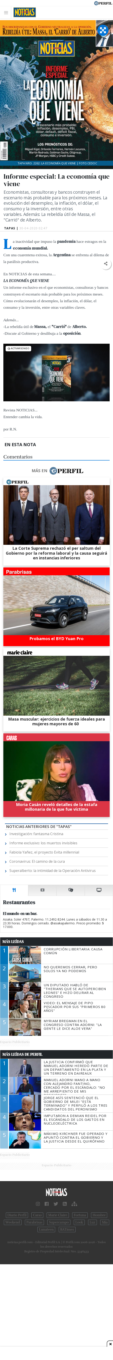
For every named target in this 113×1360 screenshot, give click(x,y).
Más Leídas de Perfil (22, 1054)
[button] (105, 263)
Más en (57, 471)
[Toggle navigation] (7, 12)
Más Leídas (13, 941)
